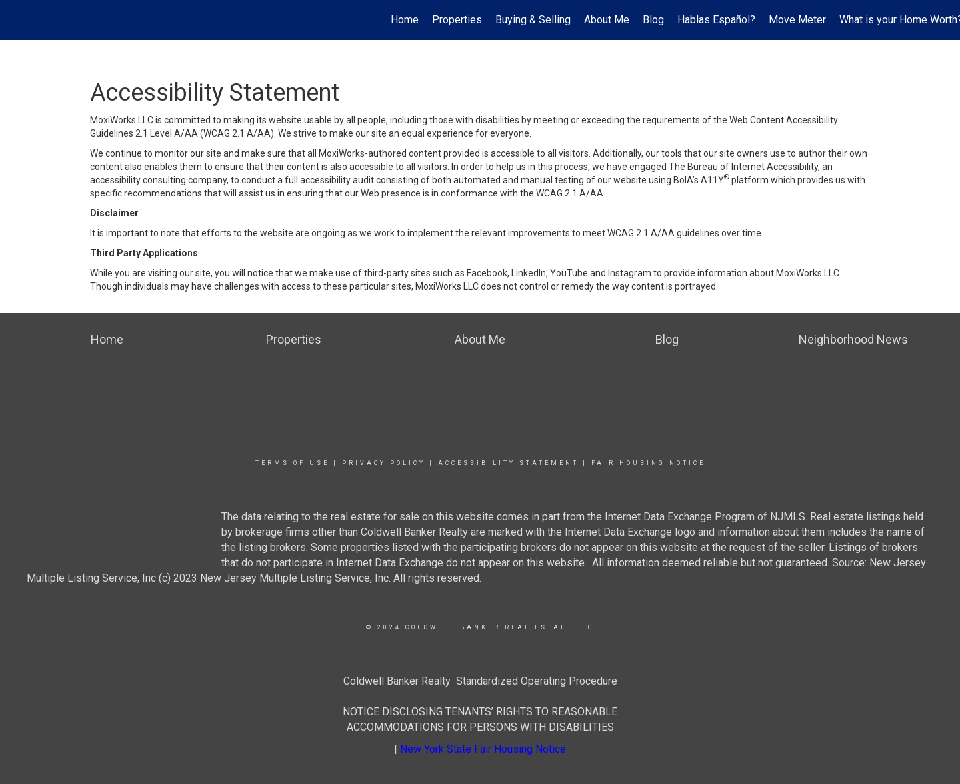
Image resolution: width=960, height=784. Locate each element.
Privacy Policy (383, 463)
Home (405, 19)
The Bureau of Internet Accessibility (743, 166)
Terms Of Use (292, 463)
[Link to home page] (17, 20)
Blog (653, 19)
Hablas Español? (716, 19)
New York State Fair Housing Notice (483, 749)
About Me (606, 19)
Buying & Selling (533, 19)
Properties (457, 19)
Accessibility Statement (508, 463)
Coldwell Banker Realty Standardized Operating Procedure (480, 681)
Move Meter (797, 19)
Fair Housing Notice (648, 463)
